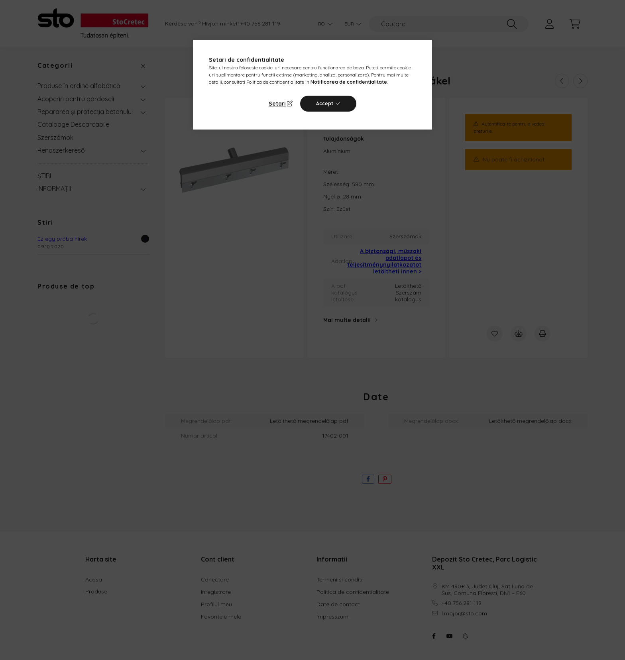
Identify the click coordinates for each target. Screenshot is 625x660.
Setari (277, 103)
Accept (324, 103)
